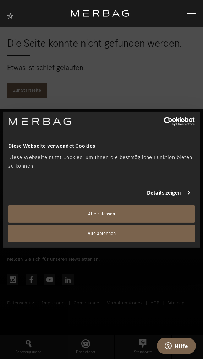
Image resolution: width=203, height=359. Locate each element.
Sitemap (176, 302)
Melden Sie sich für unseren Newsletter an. (53, 259)
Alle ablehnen (102, 233)
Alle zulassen (101, 214)
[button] (28, 347)
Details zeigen (164, 192)
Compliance (86, 302)
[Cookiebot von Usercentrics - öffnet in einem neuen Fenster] (164, 121)
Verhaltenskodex (125, 302)
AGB (154, 302)
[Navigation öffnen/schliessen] (191, 13)
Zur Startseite (27, 90)
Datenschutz (20, 302)
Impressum (54, 302)
